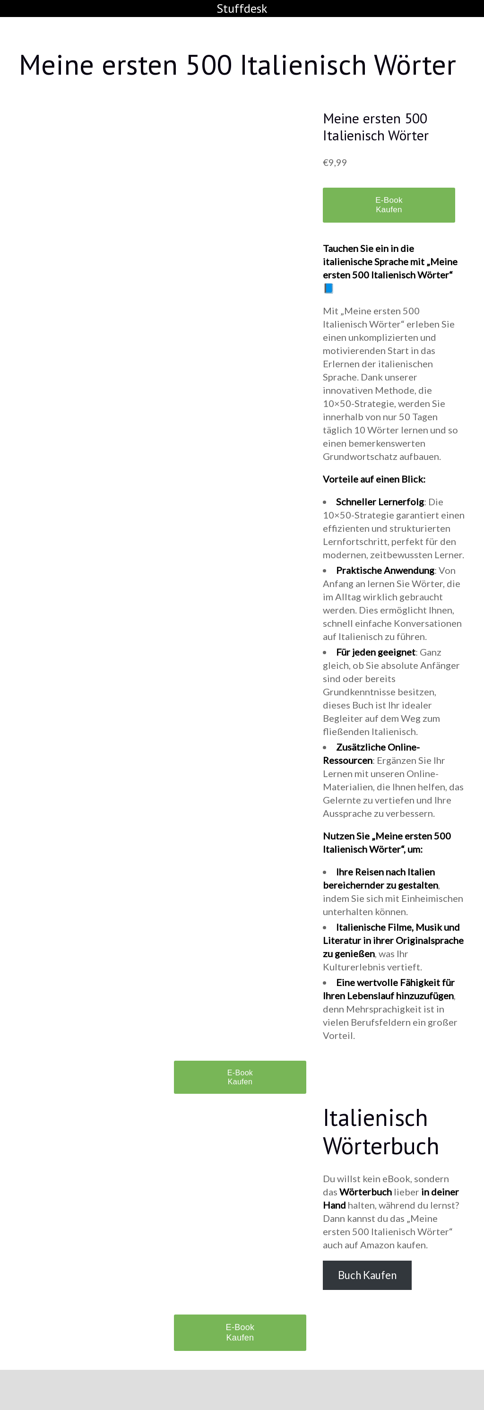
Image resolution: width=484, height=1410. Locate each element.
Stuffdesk (242, 8)
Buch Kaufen (367, 1275)
